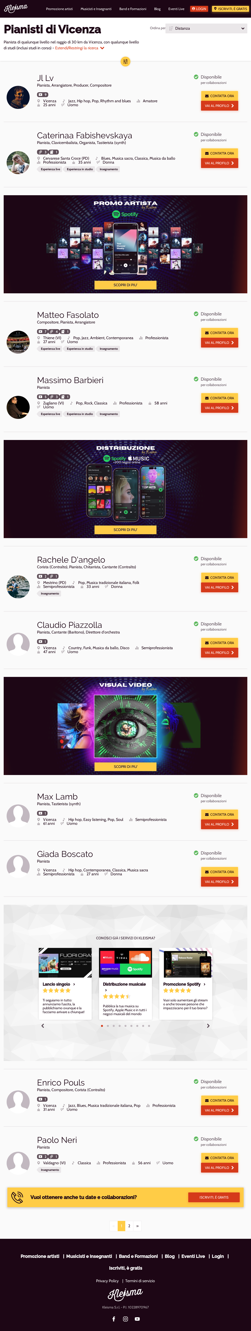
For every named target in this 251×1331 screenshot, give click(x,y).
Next (208, 1014)
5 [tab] (125, 1015)
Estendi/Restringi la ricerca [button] (79, 48)
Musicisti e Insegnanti (89, 1241)
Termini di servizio (140, 1266)
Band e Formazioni (138, 1241)
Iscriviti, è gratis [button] (214, 1183)
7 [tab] (137, 1015)
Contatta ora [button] (219, 96)
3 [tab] (114, 1015)
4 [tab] (120, 1015)
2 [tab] (108, 1015)
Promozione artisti (40, 1241)
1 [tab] (102, 1015)
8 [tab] (143, 1015)
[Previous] (113, 1211)
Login (201, 9)
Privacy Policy (107, 1266)
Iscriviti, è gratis (232, 9)
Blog (170, 1241)
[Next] (137, 1211)
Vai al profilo (219, 105)
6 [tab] (131, 1015)
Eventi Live (193, 1241)
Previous (43, 1014)
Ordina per (157, 28)
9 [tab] (149, 1015)
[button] (206, 28)
